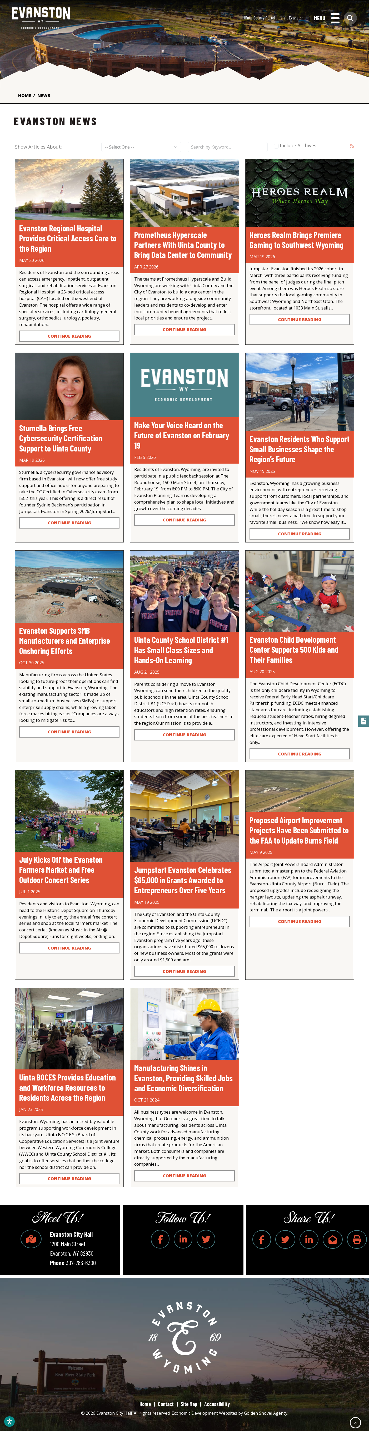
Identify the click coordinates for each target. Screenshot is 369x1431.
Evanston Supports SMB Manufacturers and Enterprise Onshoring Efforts (64, 640)
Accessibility (217, 1404)
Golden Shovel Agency (265, 1413)
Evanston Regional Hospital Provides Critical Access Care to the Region (68, 238)
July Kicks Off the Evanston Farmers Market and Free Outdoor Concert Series (61, 869)
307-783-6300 (81, 1262)
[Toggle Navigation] (327, 19)
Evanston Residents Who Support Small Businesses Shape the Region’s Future (300, 449)
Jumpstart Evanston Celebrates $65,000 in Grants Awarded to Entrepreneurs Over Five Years (182, 880)
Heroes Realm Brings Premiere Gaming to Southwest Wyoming (296, 240)
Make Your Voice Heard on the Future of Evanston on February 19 (181, 435)
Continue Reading (69, 336)
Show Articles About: (38, 147)
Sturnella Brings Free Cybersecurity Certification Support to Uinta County (60, 438)
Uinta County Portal (259, 18)
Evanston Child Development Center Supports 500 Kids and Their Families (294, 649)
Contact (166, 1404)
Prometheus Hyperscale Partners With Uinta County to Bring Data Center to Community (183, 245)
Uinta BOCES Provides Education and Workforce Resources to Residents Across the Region (67, 1087)
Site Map (189, 1404)
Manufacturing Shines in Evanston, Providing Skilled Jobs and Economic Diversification (183, 1078)
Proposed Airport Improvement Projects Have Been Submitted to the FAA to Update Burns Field (299, 830)
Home (145, 1404)
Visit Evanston (291, 18)
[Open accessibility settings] (9, 1421)
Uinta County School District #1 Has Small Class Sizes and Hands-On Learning (181, 650)
